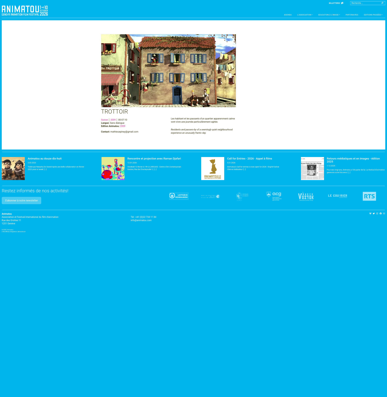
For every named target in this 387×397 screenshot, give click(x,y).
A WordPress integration (9, 231)
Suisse (104, 119)
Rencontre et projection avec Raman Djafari (154, 158)
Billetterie (334, 3)
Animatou (25, 10)
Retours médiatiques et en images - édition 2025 (353, 160)
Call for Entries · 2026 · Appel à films (249, 158)
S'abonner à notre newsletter (21, 200)
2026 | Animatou (8, 229)
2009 (113, 119)
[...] (45, 169)
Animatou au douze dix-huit (45, 158)
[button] (305, 15)
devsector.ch (22, 231)
